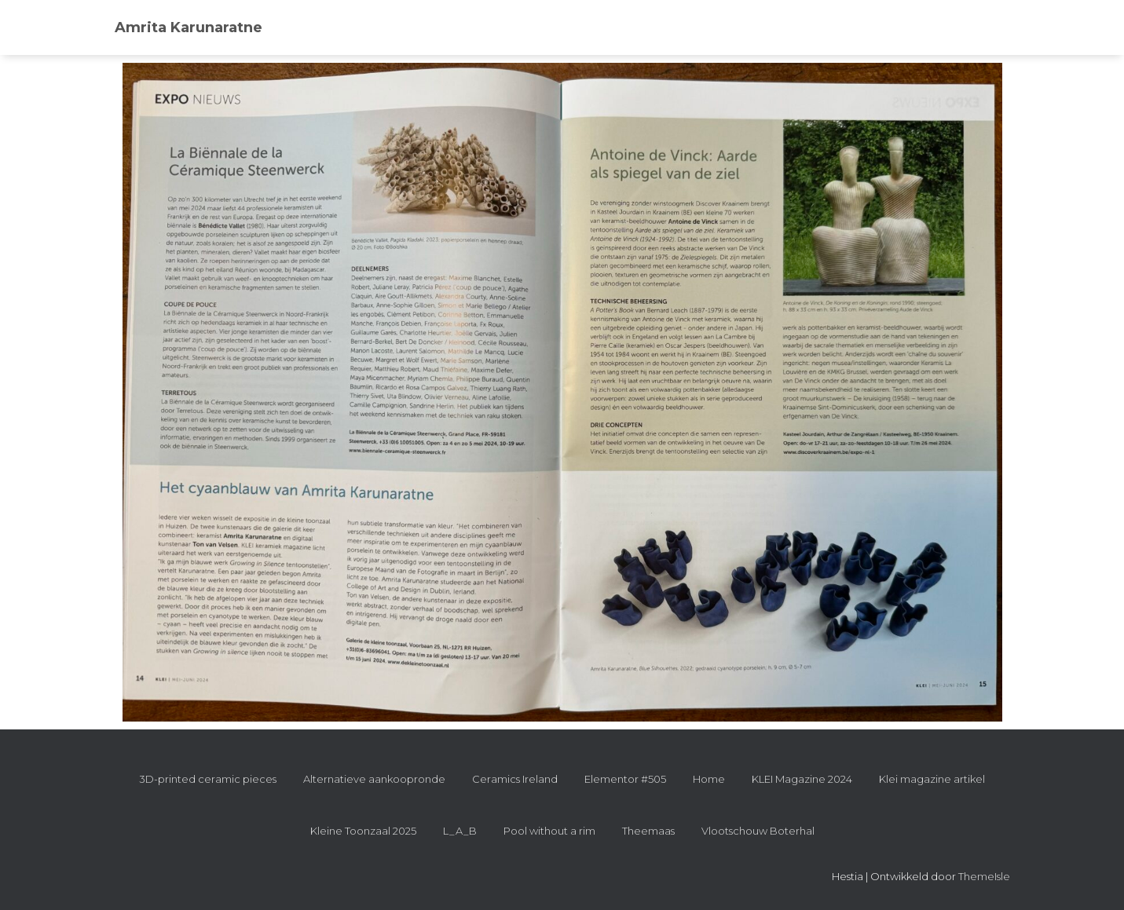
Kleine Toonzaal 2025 (363, 830)
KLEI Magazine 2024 (802, 779)
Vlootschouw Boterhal (758, 830)
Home (709, 779)
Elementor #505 (625, 779)
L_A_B (460, 830)
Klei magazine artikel (932, 779)
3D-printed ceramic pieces (207, 779)
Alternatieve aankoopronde (374, 779)
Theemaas (648, 830)
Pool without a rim (549, 830)
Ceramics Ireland (515, 779)
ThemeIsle (984, 876)
